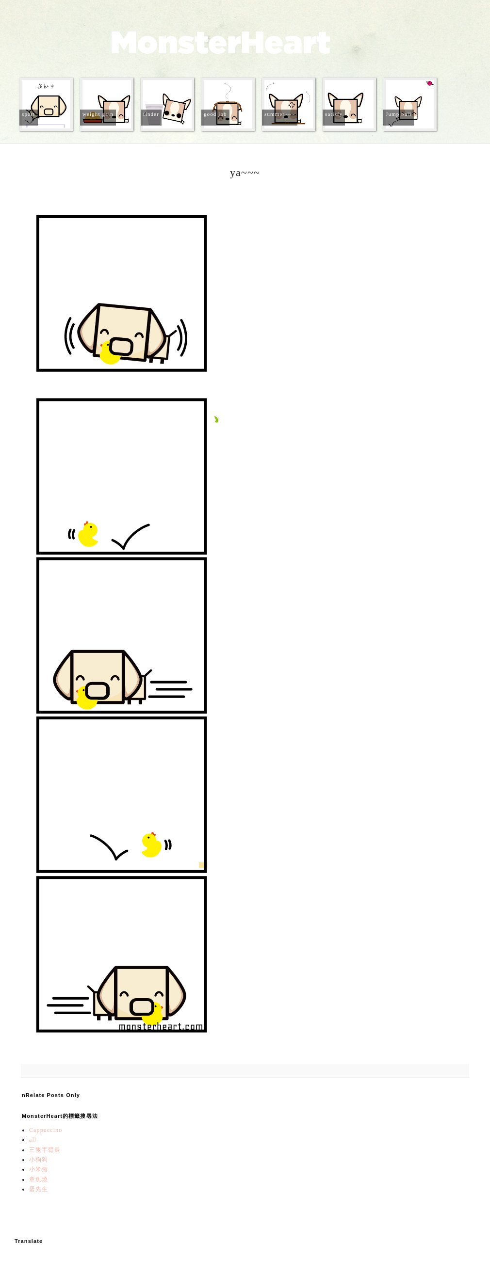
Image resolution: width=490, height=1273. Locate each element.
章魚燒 (38, 1179)
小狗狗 (38, 1159)
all (32, 1139)
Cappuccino (45, 1130)
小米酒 (38, 1169)
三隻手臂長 (45, 1149)
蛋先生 (38, 1189)
